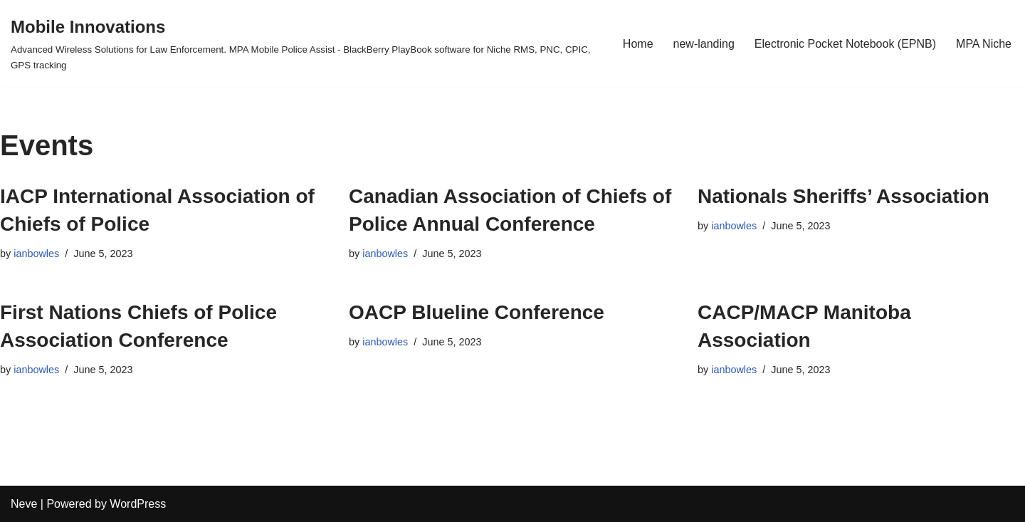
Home (638, 44)
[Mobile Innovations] (305, 43)
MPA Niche (983, 44)
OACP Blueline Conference (476, 312)
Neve (24, 504)
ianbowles (36, 253)
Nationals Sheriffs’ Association (843, 196)
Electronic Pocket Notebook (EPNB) (845, 44)
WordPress (138, 504)
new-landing (704, 44)
